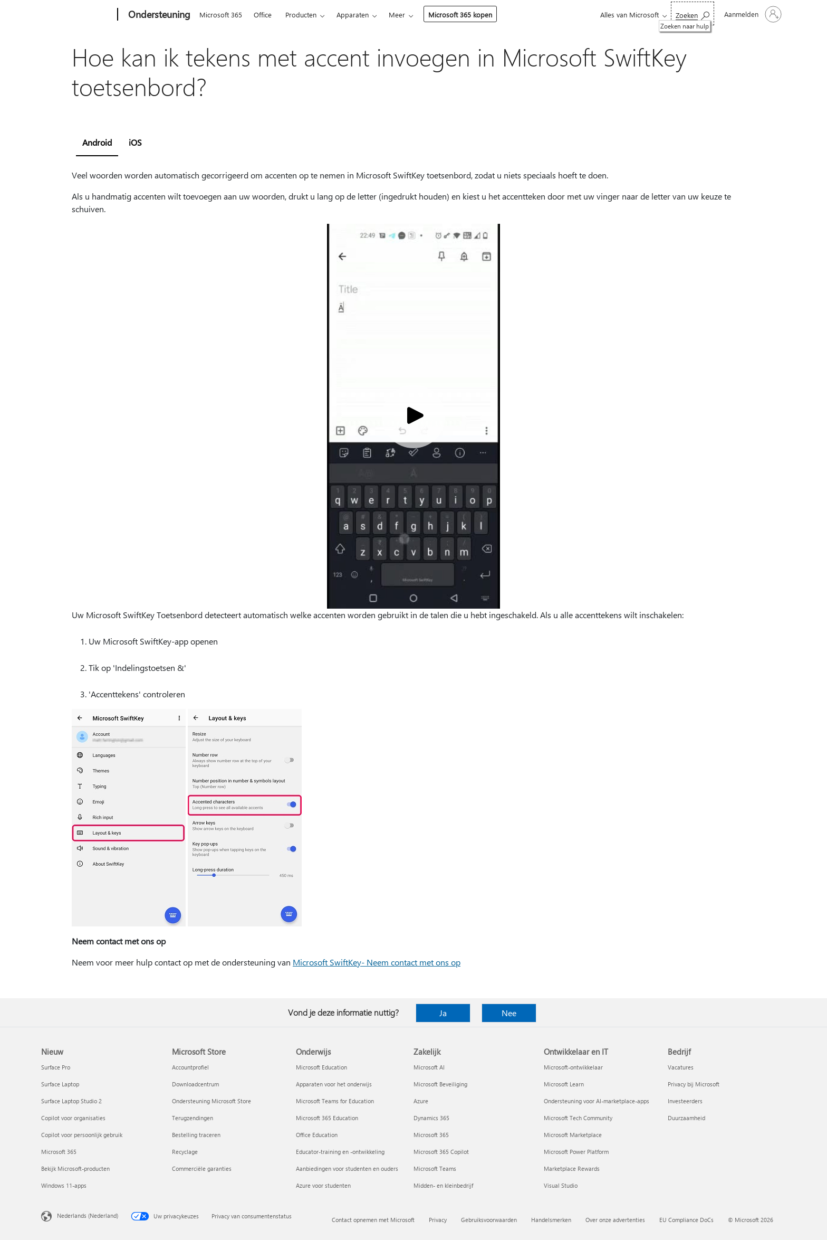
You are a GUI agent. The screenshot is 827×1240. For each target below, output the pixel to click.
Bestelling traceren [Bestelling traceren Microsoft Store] (196, 1135)
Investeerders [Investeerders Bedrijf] (685, 1101)
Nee (509, 1012)
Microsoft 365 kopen (460, 14)
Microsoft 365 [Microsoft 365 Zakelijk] (431, 1135)
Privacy (438, 1220)
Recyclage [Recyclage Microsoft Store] (185, 1152)
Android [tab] (97, 142)
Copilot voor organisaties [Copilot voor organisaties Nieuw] (73, 1118)
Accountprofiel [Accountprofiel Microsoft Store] (190, 1067)
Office (263, 14)
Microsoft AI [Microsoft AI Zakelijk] (429, 1067)
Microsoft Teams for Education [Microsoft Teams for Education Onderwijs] (335, 1101)
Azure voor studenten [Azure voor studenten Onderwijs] (323, 1185)
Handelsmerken (551, 1220)
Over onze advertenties (615, 1220)
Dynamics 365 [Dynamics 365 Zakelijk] (431, 1118)
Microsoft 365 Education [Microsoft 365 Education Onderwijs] (327, 1118)
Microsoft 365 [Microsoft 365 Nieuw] (58, 1152)
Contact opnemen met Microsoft (373, 1220)
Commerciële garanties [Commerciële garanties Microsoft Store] (202, 1168)
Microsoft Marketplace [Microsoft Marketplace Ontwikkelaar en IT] (573, 1135)
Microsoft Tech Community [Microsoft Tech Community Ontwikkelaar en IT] (578, 1118)
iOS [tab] (135, 142)
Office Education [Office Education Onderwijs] (317, 1135)
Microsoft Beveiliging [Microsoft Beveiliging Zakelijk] (440, 1084)
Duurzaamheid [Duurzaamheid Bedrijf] (686, 1118)
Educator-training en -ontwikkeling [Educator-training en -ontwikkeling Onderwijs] (340, 1152)
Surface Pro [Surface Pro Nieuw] (55, 1067)
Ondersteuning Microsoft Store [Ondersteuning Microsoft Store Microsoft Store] (211, 1101)
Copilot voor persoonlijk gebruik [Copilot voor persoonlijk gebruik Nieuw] (81, 1135)
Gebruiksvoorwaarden (489, 1220)
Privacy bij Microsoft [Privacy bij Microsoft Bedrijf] (693, 1084)
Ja (443, 1012)
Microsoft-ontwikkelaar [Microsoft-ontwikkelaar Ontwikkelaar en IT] (573, 1067)
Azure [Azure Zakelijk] (421, 1101)
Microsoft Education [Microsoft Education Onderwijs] (321, 1067)
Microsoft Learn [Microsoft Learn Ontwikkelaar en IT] (564, 1084)
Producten (300, 14)
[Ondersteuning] (158, 15)
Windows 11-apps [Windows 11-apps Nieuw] (63, 1185)
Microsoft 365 (220, 14)
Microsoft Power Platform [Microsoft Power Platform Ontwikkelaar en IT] (576, 1152)
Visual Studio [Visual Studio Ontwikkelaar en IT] (561, 1185)
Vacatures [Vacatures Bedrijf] (681, 1067)
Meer (397, 14)
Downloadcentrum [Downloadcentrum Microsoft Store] (195, 1084)
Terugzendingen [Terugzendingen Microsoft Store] (192, 1118)
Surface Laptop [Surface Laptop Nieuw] (60, 1084)
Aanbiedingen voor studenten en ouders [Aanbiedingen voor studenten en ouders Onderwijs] (347, 1168)
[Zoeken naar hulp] (692, 13)
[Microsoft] (77, 15)
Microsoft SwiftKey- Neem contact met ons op (376, 962)
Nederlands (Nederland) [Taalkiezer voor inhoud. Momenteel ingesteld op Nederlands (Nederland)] (87, 1215)
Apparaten (352, 14)
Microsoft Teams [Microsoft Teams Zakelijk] (435, 1168)
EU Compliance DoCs (686, 1220)
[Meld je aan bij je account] (752, 14)
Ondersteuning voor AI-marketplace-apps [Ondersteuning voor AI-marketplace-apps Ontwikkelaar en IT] (596, 1101)
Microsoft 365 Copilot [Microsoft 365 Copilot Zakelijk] (441, 1152)
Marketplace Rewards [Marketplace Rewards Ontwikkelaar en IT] (572, 1168)
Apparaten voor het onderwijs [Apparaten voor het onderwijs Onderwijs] (334, 1084)
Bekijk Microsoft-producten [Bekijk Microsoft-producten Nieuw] (75, 1168)
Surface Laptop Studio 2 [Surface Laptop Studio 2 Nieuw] (71, 1101)
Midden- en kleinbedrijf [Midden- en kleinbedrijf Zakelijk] (443, 1185)
